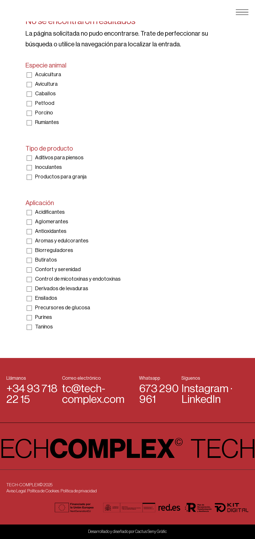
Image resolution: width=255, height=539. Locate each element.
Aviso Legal (16, 491)
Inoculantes (48, 167)
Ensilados (46, 298)
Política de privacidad (79, 491)
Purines (43, 317)
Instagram (205, 388)
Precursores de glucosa (62, 307)
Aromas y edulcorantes (61, 240)
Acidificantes (50, 212)
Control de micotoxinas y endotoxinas (78, 279)
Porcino (44, 112)
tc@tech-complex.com (93, 394)
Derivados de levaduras (61, 288)
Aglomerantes (51, 221)
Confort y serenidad (58, 269)
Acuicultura (48, 74)
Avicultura (46, 84)
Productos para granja (61, 176)
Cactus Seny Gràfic (151, 532)
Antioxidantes (50, 231)
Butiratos (46, 259)
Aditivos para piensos (59, 157)
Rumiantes (47, 122)
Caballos (45, 93)
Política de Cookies (43, 491)
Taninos (44, 326)
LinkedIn (201, 399)
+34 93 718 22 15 (31, 394)
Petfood (44, 103)
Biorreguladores (54, 250)
